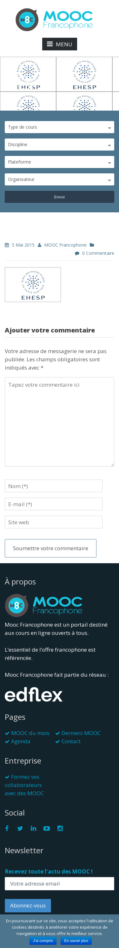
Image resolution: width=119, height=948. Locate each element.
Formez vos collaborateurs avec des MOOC (24, 785)
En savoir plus (76, 940)
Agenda (20, 741)
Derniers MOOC (81, 733)
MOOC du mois (30, 733)
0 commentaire (98, 253)
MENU (59, 44)
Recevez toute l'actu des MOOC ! (49, 871)
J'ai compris (43, 940)
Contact (71, 741)
